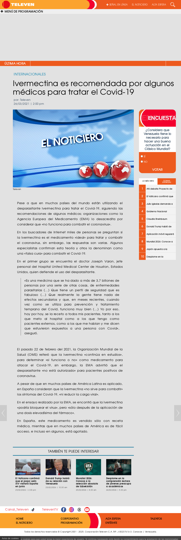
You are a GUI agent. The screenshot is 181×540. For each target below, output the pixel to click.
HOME (20, 518)
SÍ (143, 156)
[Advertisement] (90, 36)
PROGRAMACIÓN (71, 522)
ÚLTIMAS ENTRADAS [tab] (166, 181)
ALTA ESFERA (159, 4)
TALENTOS (156, 518)
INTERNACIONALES (30, 73)
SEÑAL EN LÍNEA (117, 4)
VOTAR (157, 169)
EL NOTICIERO (140, 4)
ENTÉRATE (111, 522)
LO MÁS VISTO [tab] (148, 181)
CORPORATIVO (70, 518)
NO (144, 161)
